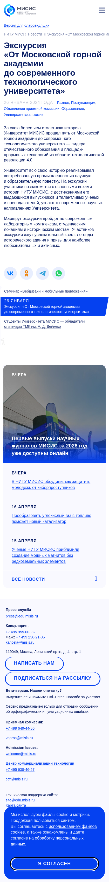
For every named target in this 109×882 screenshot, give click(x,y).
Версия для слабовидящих (26, 25)
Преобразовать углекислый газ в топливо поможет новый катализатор (51, 518)
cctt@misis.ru (17, 779)
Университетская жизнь (24, 114)
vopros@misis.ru (19, 738)
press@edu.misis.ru (22, 616)
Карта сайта (16, 805)
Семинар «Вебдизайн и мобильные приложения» (45, 291)
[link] (10, 273)
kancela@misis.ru (20, 642)
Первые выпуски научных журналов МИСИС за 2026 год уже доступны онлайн (49, 446)
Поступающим (83, 103)
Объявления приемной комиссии (31, 108)
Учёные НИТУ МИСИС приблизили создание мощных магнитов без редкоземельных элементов (45, 555)
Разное (63, 103)
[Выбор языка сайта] (77, 8)
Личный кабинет (90, 9)
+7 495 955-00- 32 (21, 632)
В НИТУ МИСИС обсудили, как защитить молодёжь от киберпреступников (51, 484)
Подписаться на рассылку (52, 678)
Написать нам (34, 663)
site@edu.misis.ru (20, 800)
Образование (73, 108)
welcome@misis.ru (21, 754)
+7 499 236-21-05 (30, 637)
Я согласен (54, 863)
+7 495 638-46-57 (20, 769)
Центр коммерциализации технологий (40, 763)
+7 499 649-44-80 (20, 728)
